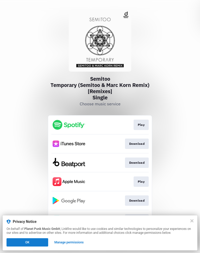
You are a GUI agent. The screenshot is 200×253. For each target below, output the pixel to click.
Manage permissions (69, 242)
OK (27, 242)
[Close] (192, 221)
